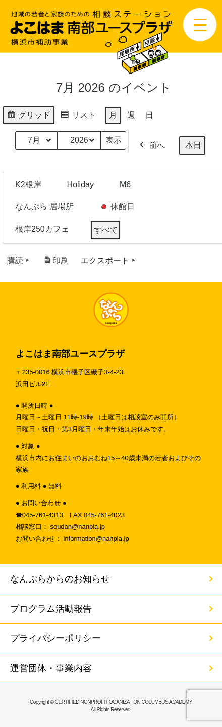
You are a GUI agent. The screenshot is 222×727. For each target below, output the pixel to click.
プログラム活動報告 (51, 608)
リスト (78, 116)
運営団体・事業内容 (51, 668)
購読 (19, 260)
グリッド (28, 116)
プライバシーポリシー (55, 638)
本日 (193, 145)
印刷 (56, 262)
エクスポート (109, 260)
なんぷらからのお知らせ (60, 579)
